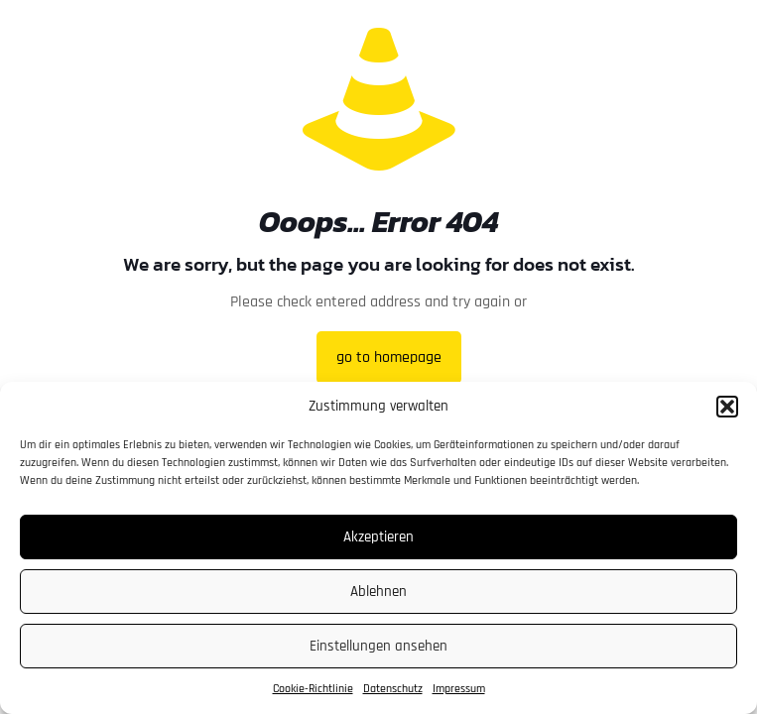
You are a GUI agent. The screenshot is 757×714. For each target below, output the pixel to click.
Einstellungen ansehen (378, 646)
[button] (727, 406)
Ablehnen (378, 591)
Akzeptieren (378, 537)
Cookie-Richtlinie (313, 688)
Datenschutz (393, 688)
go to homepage (389, 357)
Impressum (459, 688)
